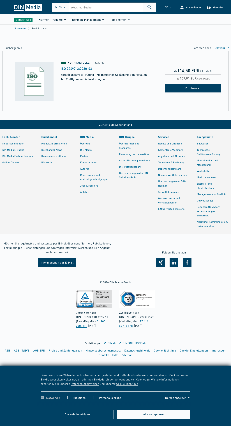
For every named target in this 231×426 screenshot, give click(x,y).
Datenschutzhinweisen (85, 384)
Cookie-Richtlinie (127, 384)
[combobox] (112, 7)
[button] (190, 7)
